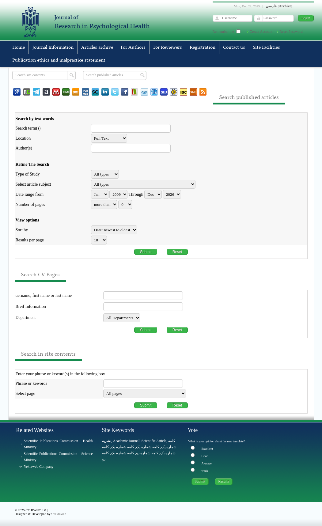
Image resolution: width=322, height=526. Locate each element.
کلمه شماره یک (122, 447)
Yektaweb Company (39, 466)
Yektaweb (59, 514)
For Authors (133, 47)
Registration (202, 47)
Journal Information (53, 47)
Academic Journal (126, 441)
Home (18, 47)
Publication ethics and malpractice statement (58, 60)
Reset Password (291, 31)
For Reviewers (167, 47)
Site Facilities (266, 47)
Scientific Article (153, 441)
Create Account (261, 31)
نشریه (106, 441)
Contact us (234, 47)
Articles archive (97, 47)
